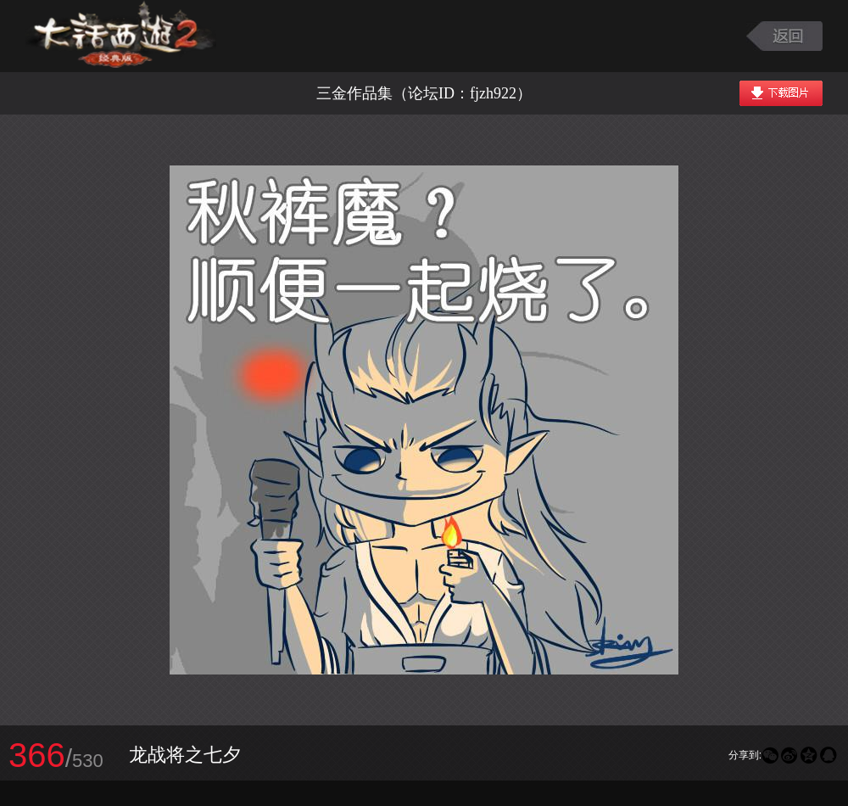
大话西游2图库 (120, 36)
